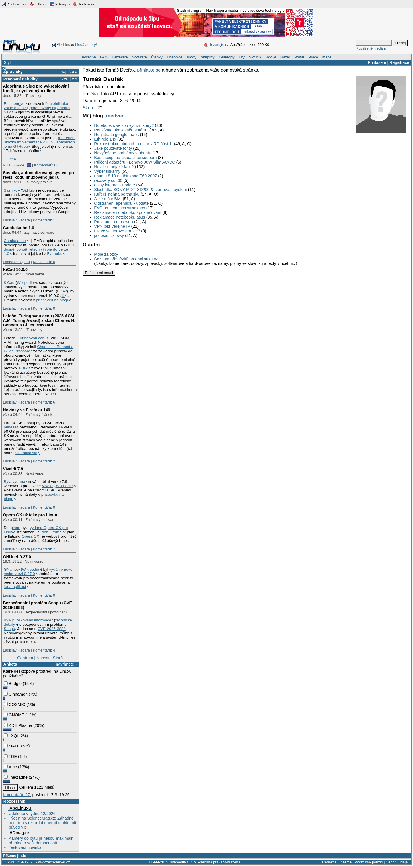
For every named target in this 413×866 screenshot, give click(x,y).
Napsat (43, 658)
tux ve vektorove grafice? (117, 231)
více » (14, 159)
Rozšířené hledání (371, 48)
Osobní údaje (397, 862)
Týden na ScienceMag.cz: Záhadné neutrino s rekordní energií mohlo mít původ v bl (42, 823)
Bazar (285, 57)
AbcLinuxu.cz (14, 4)
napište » (69, 71)
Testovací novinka (25, 847)
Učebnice (174, 57)
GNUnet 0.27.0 (17, 556)
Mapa (326, 57)
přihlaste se (149, 70)
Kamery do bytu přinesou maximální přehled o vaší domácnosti (42, 840)
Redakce (329, 862)
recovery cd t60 (108, 180)
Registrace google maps (116, 134)
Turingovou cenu (31, 338)
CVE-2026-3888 (52, 629)
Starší (58, 658)
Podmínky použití (368, 862)
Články (157, 57)
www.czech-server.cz (53, 862)
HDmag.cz (59, 4)
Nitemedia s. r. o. (183, 862)
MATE (12, 746)
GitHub (28, 190)
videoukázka (26, 453)
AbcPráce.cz (84, 4)
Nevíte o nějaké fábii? (114, 166)
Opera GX (30, 536)
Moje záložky (106, 254)
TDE (10, 756)
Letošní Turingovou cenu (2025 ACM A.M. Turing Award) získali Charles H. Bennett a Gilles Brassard (39, 320)
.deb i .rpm (50, 532)
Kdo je (271, 57)
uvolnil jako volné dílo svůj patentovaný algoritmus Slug (37, 107)
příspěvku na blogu (52, 300)
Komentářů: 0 (45, 165)
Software (139, 57)
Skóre (89, 107)
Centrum (25, 658)
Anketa (10, 664)
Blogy (191, 57)
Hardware (120, 57)
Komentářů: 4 (44, 650)
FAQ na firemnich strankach (119, 208)
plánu (15, 527)
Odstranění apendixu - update (121, 203)
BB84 (23, 368)
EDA (61, 291)
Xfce (10, 767)
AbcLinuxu (20, 808)
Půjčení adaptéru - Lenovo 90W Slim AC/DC (134, 162)
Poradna (89, 57)
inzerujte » (68, 79)
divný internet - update (114, 185)
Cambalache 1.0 (18, 227)
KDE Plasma (18, 725)
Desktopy (226, 57)
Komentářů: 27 (16, 794)
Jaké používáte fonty (113, 148)
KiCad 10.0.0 (15, 269)
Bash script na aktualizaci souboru (125, 157)
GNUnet (11, 569)
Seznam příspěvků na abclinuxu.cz (126, 259)
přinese (10, 427)
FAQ (103, 57)
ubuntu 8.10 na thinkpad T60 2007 (125, 176)
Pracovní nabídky (20, 79)
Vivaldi (47, 486)
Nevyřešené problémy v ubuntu (122, 153)
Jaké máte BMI (108, 198)
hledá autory (85, 44)
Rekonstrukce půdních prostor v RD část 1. (133, 143)
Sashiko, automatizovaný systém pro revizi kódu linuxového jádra (39, 175)
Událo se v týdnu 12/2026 (32, 813)
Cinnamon (16, 694)
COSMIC (14, 704)
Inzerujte (217, 44)
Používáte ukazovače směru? (121, 130)
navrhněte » (66, 664)
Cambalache (15, 241)
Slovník (255, 57)
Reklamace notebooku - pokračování (127, 212)
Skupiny (207, 57)
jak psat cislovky (109, 235)
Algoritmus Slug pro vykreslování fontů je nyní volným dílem (36, 88)
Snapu (9, 629)
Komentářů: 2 (44, 461)
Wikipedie (25, 282)
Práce (313, 57)
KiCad (9, 282)
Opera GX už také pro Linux (30, 515)
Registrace (399, 62)
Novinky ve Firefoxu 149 (26, 410)
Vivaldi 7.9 (13, 469)
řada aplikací (15, 586)
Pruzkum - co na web (113, 221)
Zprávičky (13, 71)
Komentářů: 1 (44, 220)
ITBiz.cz (37, 4)
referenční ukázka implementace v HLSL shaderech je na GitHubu (39, 142)
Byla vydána (14, 481)
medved (115, 116)
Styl (7, 62)
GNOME (14, 715)
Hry (241, 57)
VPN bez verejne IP (112, 226)
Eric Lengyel (14, 103)
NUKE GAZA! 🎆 (17, 165)
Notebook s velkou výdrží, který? (124, 125)
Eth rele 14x (105, 139)
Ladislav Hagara (16, 220)
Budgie (13, 683)
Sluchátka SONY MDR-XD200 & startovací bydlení (140, 189)
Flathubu (54, 253)
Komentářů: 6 (44, 402)
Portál (299, 57)
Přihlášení (377, 62)
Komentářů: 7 (44, 549)
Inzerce (346, 862)
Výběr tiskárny (107, 171)
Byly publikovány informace (27, 620)
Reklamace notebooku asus (119, 217)
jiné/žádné (16, 777)
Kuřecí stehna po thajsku (116, 194)
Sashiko (11, 190)
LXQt (11, 735)
